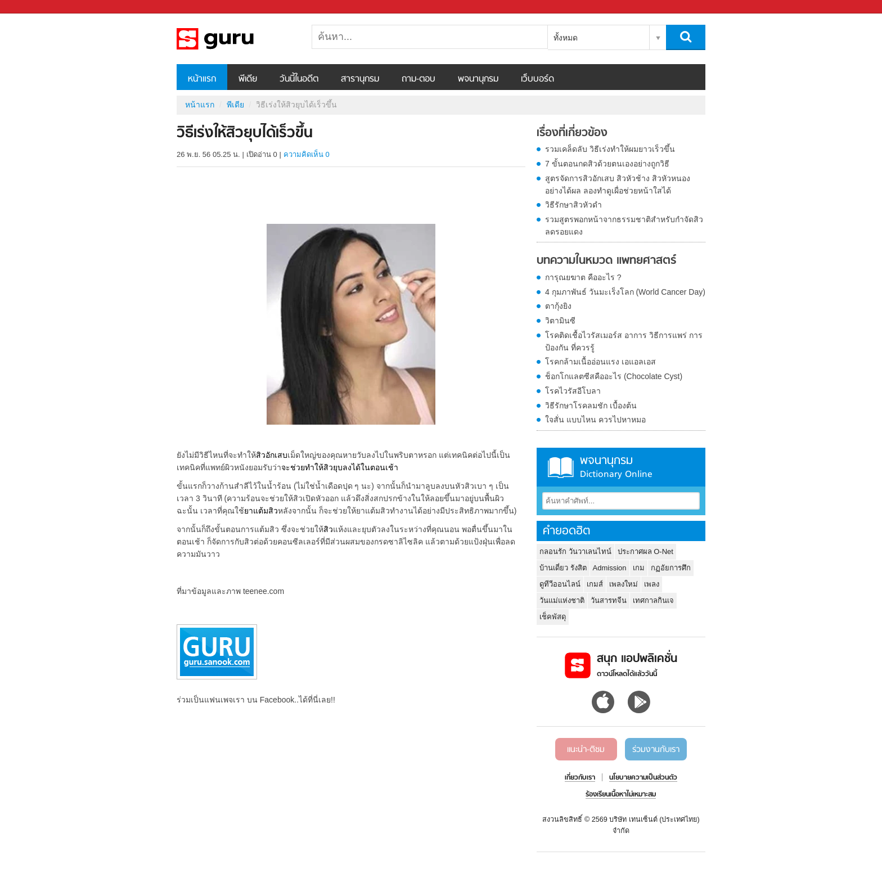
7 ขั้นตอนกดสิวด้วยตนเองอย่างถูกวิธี (607, 163)
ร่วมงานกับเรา (656, 750)
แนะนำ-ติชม (586, 750)
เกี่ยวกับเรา (580, 778)
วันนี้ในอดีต (299, 79)
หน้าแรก (202, 79)
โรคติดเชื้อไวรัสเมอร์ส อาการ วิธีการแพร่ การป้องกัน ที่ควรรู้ (624, 341)
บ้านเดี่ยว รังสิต (563, 568)
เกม (639, 568)
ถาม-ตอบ (418, 79)
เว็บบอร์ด (537, 79)
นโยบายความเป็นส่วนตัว (643, 778)
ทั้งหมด (566, 37)
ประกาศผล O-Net (645, 551)
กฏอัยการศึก (671, 568)
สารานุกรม (360, 79)
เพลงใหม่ (623, 584)
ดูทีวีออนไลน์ (559, 584)
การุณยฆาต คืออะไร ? (583, 277)
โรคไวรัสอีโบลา (573, 390)
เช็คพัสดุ (552, 617)
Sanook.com (34, 7)
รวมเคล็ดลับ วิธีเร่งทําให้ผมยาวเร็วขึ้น (610, 149)
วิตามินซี (560, 320)
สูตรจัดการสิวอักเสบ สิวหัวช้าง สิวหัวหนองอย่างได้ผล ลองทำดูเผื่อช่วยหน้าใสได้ (617, 184)
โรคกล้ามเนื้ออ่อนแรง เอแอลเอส (600, 361)
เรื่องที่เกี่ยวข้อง (572, 133)
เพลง (651, 584)
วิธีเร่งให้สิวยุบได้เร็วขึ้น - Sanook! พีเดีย (236, 39)
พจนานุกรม (478, 79)
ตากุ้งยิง (558, 305)
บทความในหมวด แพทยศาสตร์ (606, 261)
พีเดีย (247, 79)
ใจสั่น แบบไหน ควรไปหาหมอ (595, 419)
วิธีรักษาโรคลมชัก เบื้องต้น (591, 405)
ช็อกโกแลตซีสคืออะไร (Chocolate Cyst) (613, 376)
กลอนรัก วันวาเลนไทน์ (575, 551)
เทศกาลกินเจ (653, 600)
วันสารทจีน (609, 600)
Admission (610, 568)
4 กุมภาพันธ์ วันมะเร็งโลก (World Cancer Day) (625, 291)
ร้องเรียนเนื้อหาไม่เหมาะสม (621, 794)
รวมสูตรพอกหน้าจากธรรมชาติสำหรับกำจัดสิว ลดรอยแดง (624, 225)
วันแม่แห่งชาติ (561, 600)
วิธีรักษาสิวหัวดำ (573, 204)
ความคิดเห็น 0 (307, 154)
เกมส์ (595, 584)
